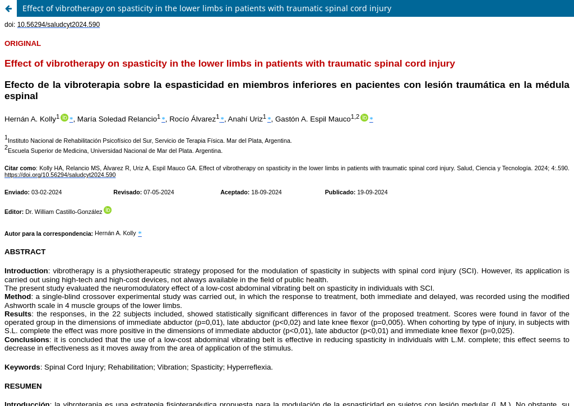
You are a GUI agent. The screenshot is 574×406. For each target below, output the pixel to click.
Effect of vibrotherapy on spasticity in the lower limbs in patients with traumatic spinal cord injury (206, 8)
